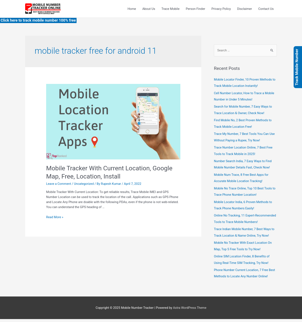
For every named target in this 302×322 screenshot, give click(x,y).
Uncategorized (84, 184)
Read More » (55, 217)
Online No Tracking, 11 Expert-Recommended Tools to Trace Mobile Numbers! (240, 219)
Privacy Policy (221, 9)
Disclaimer (244, 9)
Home (132, 9)
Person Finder (195, 9)
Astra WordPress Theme (190, 310)
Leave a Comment (59, 184)
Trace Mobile (170, 9)
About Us (148, 9)
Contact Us (266, 9)
